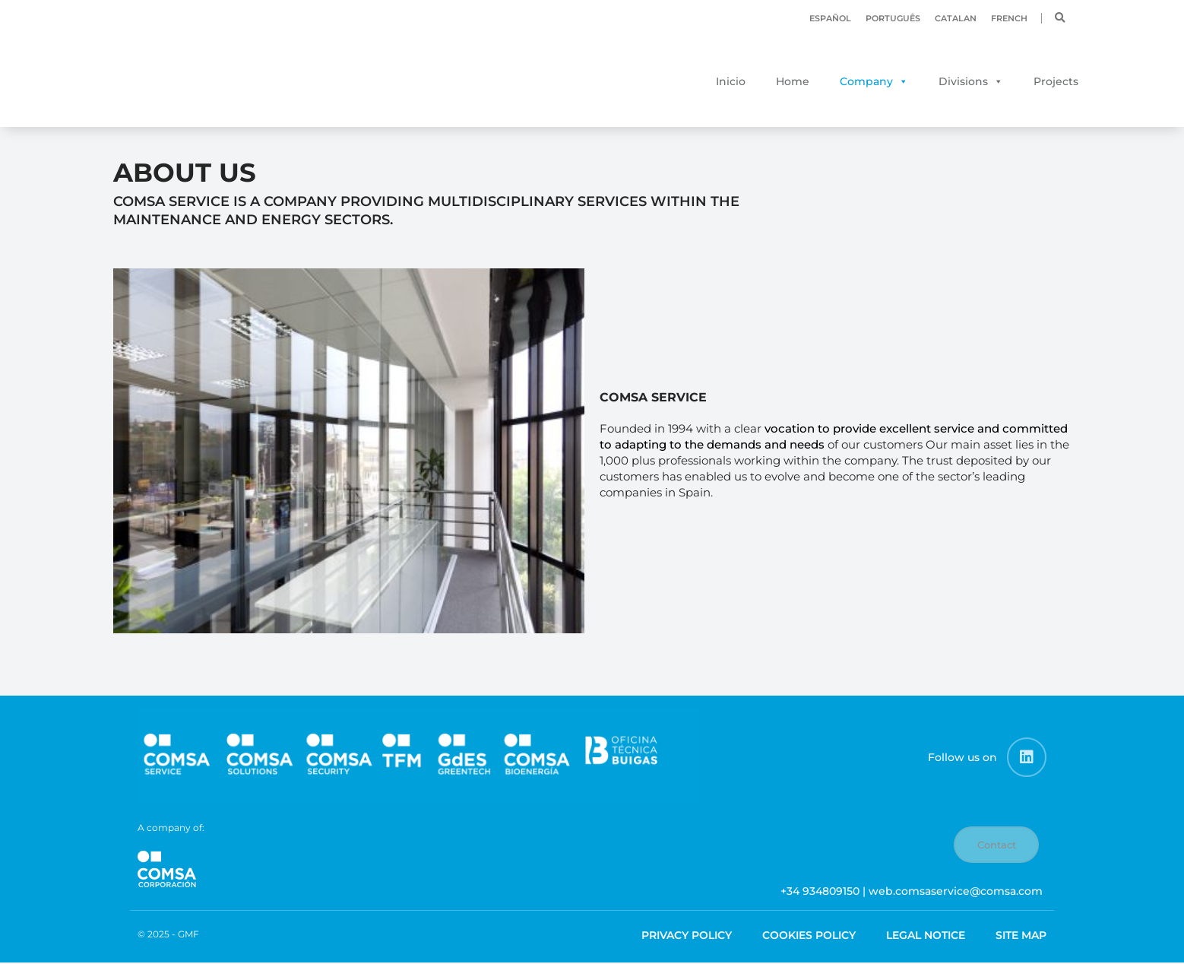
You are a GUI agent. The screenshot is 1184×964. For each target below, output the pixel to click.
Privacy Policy (686, 936)
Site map (1021, 936)
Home (792, 81)
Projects (1056, 81)
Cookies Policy (809, 936)
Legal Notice (925, 936)
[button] (1060, 18)
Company (866, 81)
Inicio (731, 81)
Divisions (963, 81)
